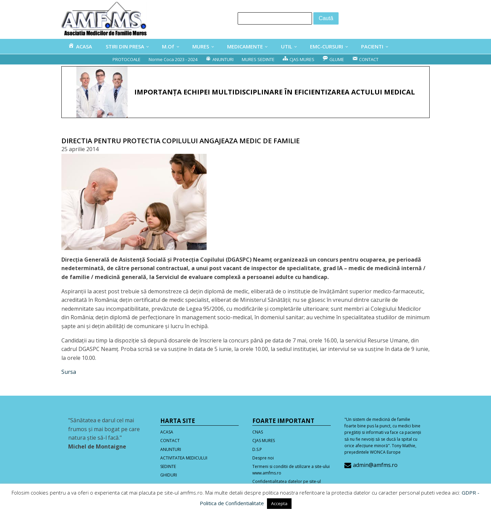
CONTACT (170, 440)
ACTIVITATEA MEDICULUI (183, 458)
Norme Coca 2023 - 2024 (173, 59)
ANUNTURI (170, 449)
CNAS (257, 432)
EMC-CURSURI (326, 46)
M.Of (168, 46)
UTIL (286, 46)
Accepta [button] (279, 503)
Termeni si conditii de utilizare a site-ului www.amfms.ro (291, 470)
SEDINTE (168, 466)
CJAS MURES (263, 440)
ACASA (166, 432)
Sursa (68, 372)
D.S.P (257, 449)
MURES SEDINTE (258, 59)
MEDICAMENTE (245, 46)
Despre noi (263, 458)
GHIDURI (168, 475)
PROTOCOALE (126, 59)
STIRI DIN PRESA (125, 46)
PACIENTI (372, 46)
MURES (200, 46)
